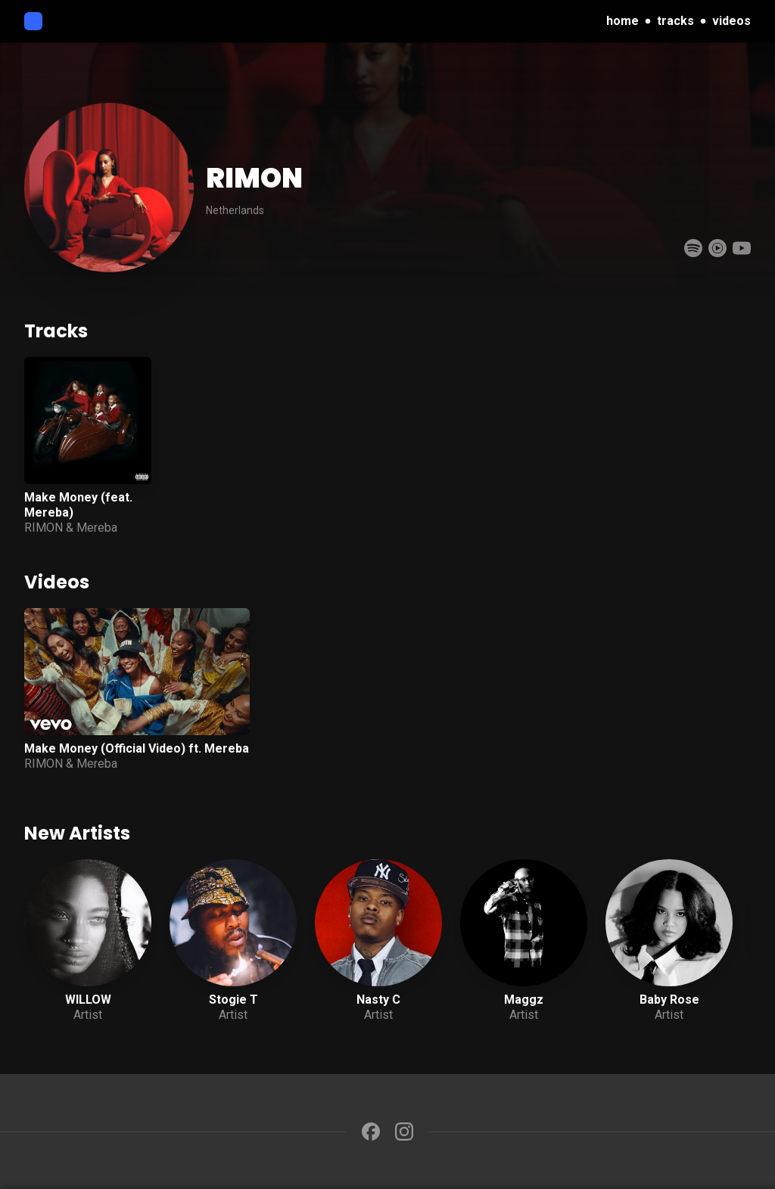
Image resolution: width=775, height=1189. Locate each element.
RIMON (43, 527)
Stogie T (233, 999)
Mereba (96, 527)
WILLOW (88, 999)
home (622, 21)
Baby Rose (669, 999)
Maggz (523, 999)
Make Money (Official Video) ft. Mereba (136, 748)
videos (731, 21)
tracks (675, 21)
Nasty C (378, 999)
